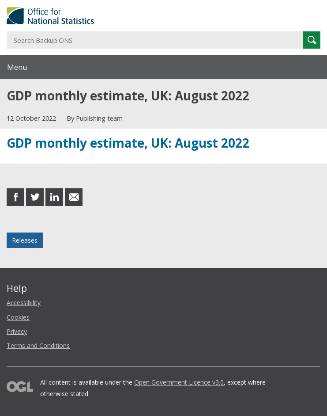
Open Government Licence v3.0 (179, 382)
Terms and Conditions (38, 345)
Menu (17, 67)
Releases (25, 240)
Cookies (18, 317)
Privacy (17, 331)
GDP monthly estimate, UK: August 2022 (128, 142)
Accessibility (24, 302)
